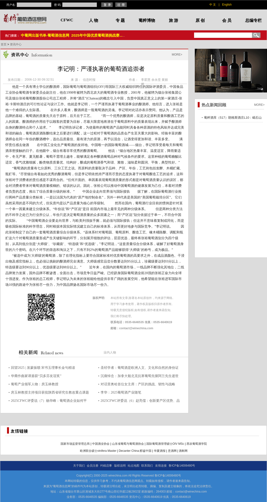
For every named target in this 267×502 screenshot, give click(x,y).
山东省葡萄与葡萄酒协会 (128, 443)
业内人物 (109, 352)
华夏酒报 (159, 451)
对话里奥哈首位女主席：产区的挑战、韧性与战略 (138, 384)
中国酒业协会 (101, 443)
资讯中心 (16, 44)
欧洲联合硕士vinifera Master (98, 451)
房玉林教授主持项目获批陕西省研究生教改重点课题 (50, 392)
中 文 (212, 4)
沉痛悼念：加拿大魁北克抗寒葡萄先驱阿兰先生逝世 (140, 376)
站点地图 (133, 465)
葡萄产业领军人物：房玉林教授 (34, 384)
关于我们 (79, 465)
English (227, 4)
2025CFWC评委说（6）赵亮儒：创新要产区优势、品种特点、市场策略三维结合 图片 (140, 401)
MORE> (177, 54)
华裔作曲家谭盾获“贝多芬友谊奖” (36, 376)
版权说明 (120, 465)
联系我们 (147, 465)
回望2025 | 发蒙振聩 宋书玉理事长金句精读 (43, 368)
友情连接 (161, 465)
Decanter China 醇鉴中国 (135, 451)
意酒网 (172, 451)
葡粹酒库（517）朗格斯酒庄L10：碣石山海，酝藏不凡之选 (233, 118)
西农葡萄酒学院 (197, 443)
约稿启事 (106, 465)
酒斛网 (183, 451)
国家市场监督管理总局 (75, 443)
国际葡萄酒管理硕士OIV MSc (165, 443)
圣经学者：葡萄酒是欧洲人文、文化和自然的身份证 (140, 368)
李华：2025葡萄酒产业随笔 (121, 392)
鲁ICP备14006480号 (182, 465)
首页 (4, 44)
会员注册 (92, 465)
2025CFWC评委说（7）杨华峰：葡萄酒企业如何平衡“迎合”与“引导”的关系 (49, 401)
